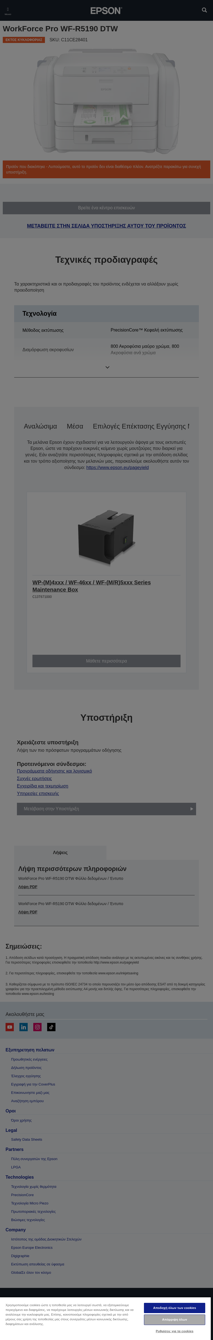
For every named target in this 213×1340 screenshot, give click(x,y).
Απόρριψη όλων (174, 1319)
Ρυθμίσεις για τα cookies (175, 1331)
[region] (105, 1318)
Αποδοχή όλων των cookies (174, 1308)
